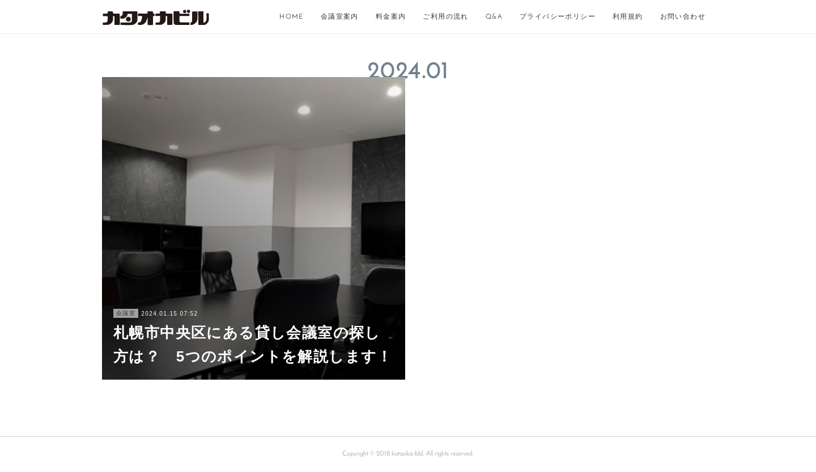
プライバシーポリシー (558, 17)
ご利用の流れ (445, 17)
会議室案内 (340, 17)
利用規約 (628, 17)
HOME (291, 17)
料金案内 (391, 17)
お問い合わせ (683, 17)
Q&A (494, 17)
